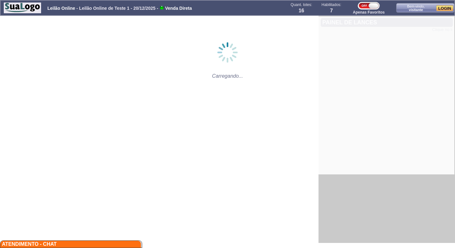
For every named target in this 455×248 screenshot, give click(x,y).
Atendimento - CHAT (29, 244)
